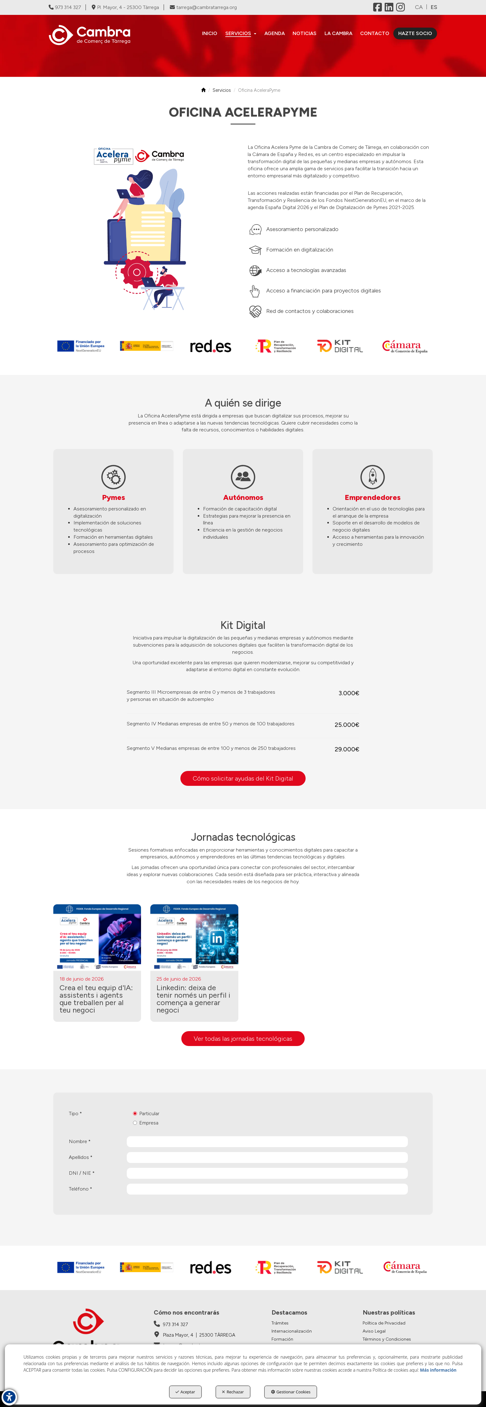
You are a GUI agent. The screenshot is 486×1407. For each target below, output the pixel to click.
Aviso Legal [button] (374, 1331)
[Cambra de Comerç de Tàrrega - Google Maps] (194, 1335)
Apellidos (80, 1157)
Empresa (145, 1123)
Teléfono (80, 1189)
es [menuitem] (434, 7)
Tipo (75, 1113)
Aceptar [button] (185, 1392)
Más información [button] (438, 1370)
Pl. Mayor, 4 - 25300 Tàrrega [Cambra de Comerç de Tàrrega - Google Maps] (125, 7)
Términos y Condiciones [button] (387, 1339)
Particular (146, 1113)
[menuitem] (210, 33)
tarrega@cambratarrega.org (203, 7)
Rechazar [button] (233, 1392)
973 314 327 (65, 7)
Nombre (80, 1141)
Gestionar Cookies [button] (291, 1392)
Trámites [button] (280, 1323)
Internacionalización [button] (292, 1331)
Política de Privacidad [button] (384, 1323)
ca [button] (419, 7)
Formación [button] (282, 1339)
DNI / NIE (82, 1173)
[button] (94, 35)
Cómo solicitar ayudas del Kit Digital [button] (243, 778)
